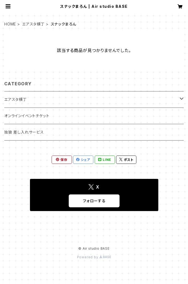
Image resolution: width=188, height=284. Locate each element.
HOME (10, 24)
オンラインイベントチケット (26, 115)
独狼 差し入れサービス (24, 132)
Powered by (94, 257)
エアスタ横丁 (33, 24)
